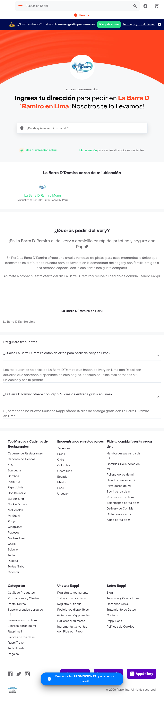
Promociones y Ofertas (23, 598)
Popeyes (14, 532)
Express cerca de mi (22, 626)
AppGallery (141, 674)
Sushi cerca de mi (119, 491)
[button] (82, 15)
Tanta (11, 555)
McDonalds (15, 510)
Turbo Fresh (16, 648)
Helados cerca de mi (121, 480)
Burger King (16, 499)
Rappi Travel (16, 643)
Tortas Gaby (16, 566)
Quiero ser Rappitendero (74, 615)
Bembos (13, 476)
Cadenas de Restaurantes (25, 453)
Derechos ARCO (118, 604)
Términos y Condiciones (123, 598)
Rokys (12, 521)
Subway (13, 549)
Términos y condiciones (139, 24)
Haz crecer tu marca (71, 621)
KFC (10, 465)
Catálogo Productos (21, 593)
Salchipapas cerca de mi (123, 503)
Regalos (13, 654)
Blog (110, 593)
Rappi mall (15, 631)
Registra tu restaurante (73, 593)
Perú (60, 488)
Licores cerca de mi (21, 637)
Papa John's (15, 487)
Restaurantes (17, 604)
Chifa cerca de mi (119, 514)
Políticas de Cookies (120, 627)
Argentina (63, 448)
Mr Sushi (14, 516)
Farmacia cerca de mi (23, 620)
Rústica (13, 561)
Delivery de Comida (120, 508)
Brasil (61, 454)
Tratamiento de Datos (121, 610)
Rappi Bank (114, 621)
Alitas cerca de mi (119, 520)
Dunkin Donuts (17, 504)
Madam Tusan (17, 538)
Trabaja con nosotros (71, 598)
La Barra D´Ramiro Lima (19, 322)
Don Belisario (17, 493)
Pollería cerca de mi (120, 475)
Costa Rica (64, 471)
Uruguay (62, 494)
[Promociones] (82, 678)
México (62, 482)
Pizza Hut (14, 482)
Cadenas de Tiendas (21, 459)
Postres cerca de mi (120, 497)
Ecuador (63, 477)
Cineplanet (15, 527)
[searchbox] (76, 6)
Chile (60, 460)
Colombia (63, 465)
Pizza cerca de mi (119, 486)
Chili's (12, 544)
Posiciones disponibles (73, 610)
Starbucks (15, 470)
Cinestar (13, 572)
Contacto (113, 615)
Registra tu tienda (69, 604)
